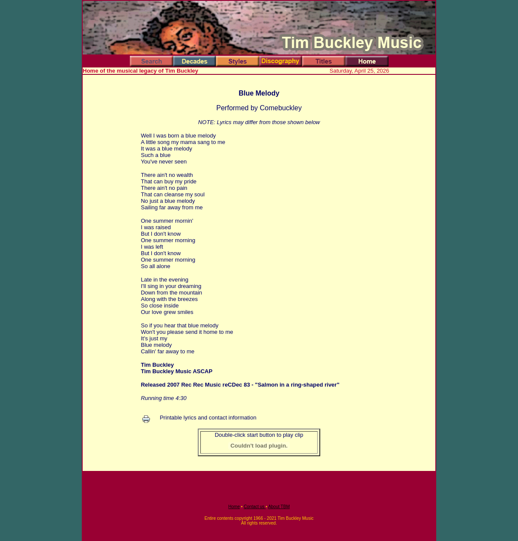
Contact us (255, 506)
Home (234, 506)
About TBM (279, 506)
